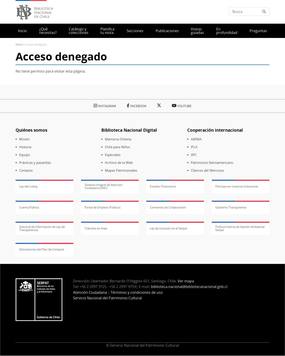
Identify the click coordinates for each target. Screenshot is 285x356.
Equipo (24, 155)
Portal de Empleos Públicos (102, 207)
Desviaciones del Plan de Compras (41, 249)
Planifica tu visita (107, 31)
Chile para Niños (117, 147)
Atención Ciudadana (90, 292)
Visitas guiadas (197, 31)
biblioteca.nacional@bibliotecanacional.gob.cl (189, 286)
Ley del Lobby (28, 186)
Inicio (22, 30)
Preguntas (258, 30)
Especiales (112, 155)
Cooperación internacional (215, 130)
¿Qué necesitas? (48, 31)
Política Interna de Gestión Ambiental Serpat (240, 228)
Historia (25, 147)
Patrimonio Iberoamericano (212, 162)
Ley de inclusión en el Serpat (168, 228)
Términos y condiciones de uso (137, 292)
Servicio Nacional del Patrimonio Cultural (107, 298)
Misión (24, 139)
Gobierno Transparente (230, 207)
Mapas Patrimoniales (121, 170)
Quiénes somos (31, 130)
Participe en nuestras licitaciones (236, 186)
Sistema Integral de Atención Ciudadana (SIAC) (103, 186)
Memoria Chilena (118, 139)
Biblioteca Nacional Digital (129, 130)
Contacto (26, 170)
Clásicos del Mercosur (207, 170)
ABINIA (196, 139)
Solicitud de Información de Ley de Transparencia (42, 228)
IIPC (194, 155)
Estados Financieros (163, 186)
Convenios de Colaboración (168, 207)
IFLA (194, 147)
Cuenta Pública (29, 207)
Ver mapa (186, 281)
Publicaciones (167, 30)
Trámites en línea (96, 228)
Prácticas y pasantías (35, 162)
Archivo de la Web (119, 162)
